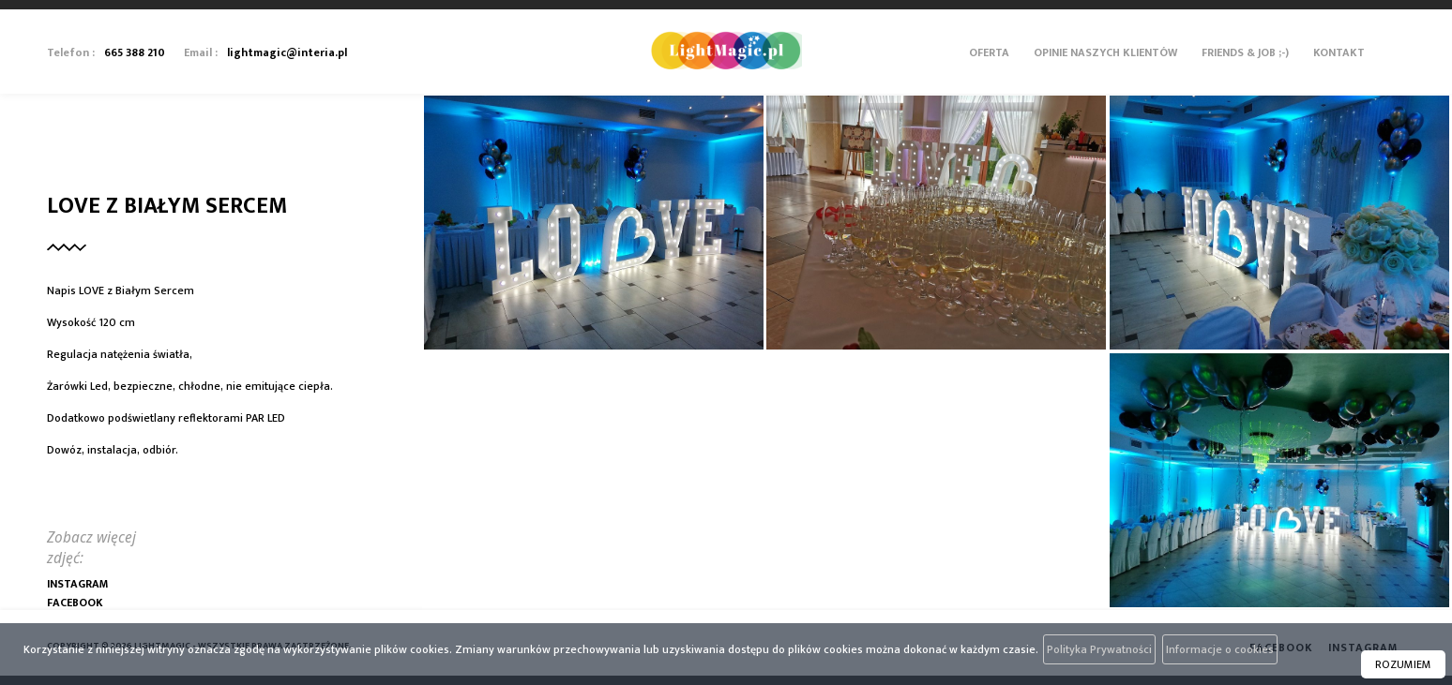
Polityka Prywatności (1099, 649)
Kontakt (1339, 52)
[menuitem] (989, 70)
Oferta (989, 52)
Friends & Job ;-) (1245, 52)
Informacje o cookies (1220, 649)
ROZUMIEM (1403, 664)
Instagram (77, 583)
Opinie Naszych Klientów (1105, 52)
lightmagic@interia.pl (287, 52)
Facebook (75, 602)
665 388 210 (134, 52)
